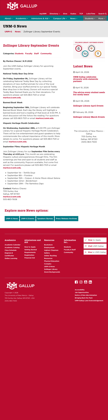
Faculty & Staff (70, 250)
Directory (55, 14)
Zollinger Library (50, 269)
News (73, 18)
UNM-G (8, 31)
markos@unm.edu (12, 97)
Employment (49, 247)
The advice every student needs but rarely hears (89, 93)
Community (46, 53)
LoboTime (90, 14)
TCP (81, 14)
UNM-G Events (27, 218)
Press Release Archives (66, 218)
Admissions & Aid (40, 18)
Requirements (30, 252)
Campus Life (60, 18)
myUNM (42, 14)
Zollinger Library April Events (88, 106)
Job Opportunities (82, 292)
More (101, 18)
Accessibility (79, 290)
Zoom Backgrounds (52, 272)
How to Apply (30, 247)
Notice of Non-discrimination (86, 295)
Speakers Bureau (45, 218)
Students (90, 18)
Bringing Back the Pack (83, 298)
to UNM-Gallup (95, 252)
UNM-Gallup (94, 246)
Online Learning (11, 258)
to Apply (93, 240)
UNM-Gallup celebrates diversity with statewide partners (85, 79)
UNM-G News (12, 218)
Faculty (28, 53)
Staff (36, 53)
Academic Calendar (12, 245)
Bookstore (48, 245)
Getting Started (30, 250)
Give (65, 14)
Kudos (73, 14)
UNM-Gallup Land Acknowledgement (89, 300)
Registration (29, 255)
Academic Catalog (12, 247)
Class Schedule (10, 250)
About (8, 18)
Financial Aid (29, 258)
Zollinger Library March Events (89, 117)
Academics (22, 18)
